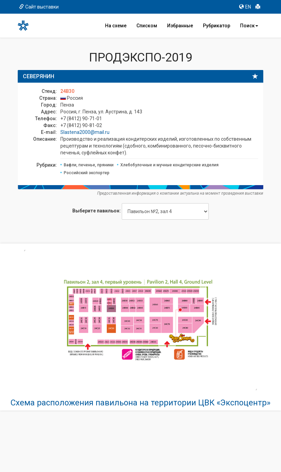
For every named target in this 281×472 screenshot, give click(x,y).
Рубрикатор (216, 25)
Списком (146, 25)
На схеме (116, 25)
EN (245, 7)
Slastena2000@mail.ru (84, 132)
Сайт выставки (39, 7)
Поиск (249, 25)
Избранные (180, 25)
